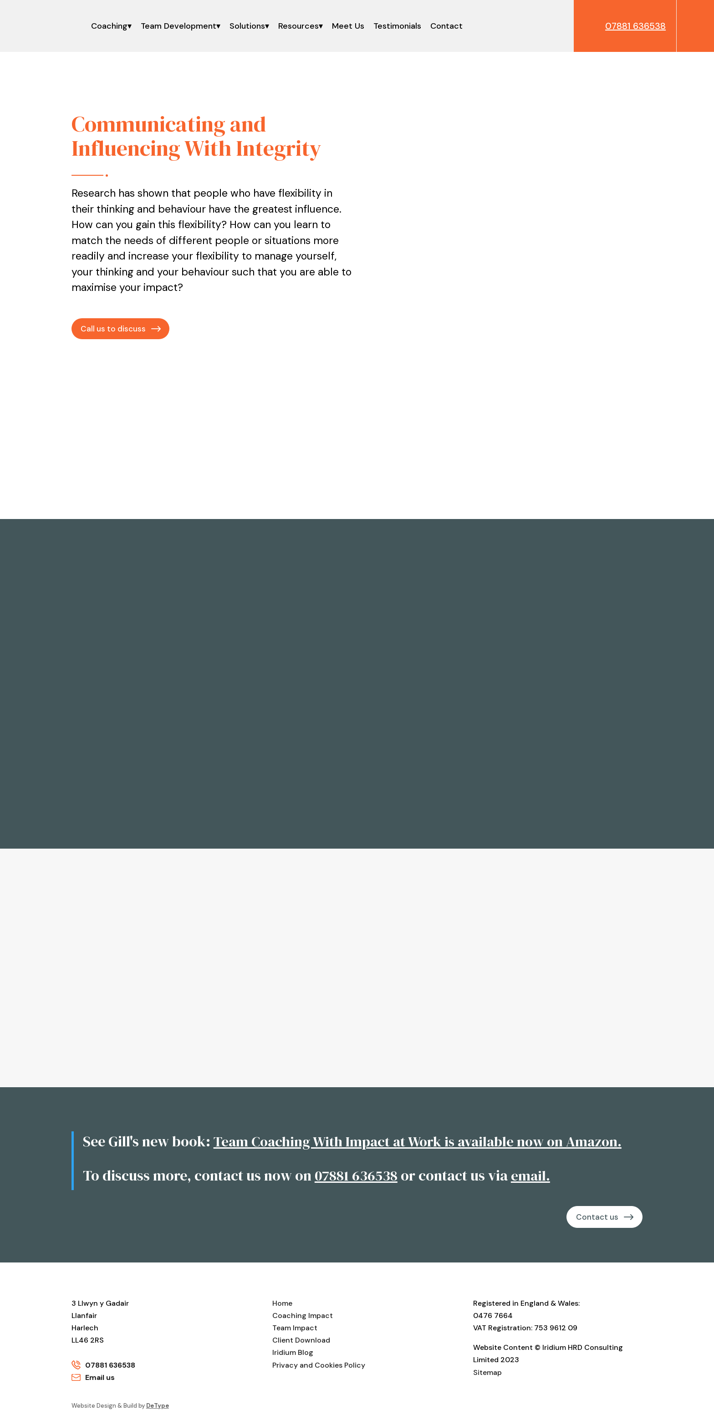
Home (282, 1304)
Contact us (595, 1217)
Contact (446, 25)
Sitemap (487, 1373)
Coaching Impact (302, 1316)
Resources (298, 25)
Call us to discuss (114, 328)
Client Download (301, 1341)
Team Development (178, 25)
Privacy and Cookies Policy (318, 1366)
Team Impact (294, 1329)
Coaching (109, 25)
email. (532, 1176)
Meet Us (348, 25)
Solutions (247, 25)
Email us (100, 1378)
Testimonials (397, 25)
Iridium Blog (292, 1354)
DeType (157, 1406)
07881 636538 (356, 1176)
